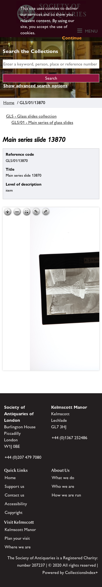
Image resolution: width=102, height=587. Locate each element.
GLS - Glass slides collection (31, 116)
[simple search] (51, 64)
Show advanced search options (35, 85)
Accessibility (16, 503)
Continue (72, 37)
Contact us (14, 495)
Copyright (14, 512)
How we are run (66, 495)
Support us (14, 486)
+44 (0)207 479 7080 (23, 457)
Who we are (63, 486)
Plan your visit (17, 538)
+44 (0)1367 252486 (69, 437)
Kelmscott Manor (20, 529)
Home (8, 102)
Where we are (18, 546)
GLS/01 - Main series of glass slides (42, 122)
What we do (63, 477)
